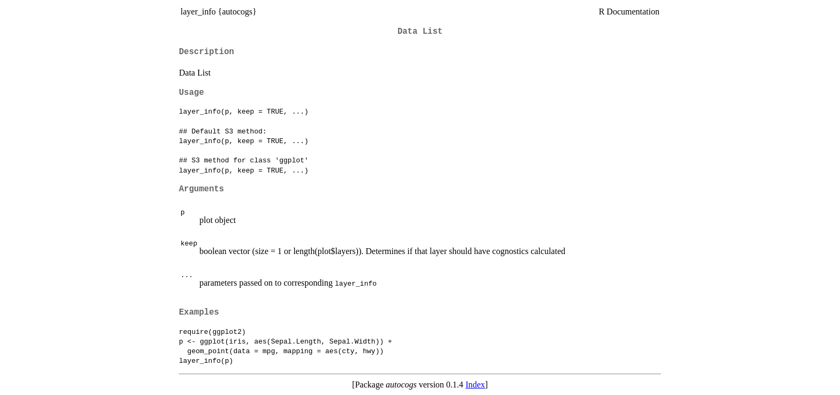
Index (475, 384)
